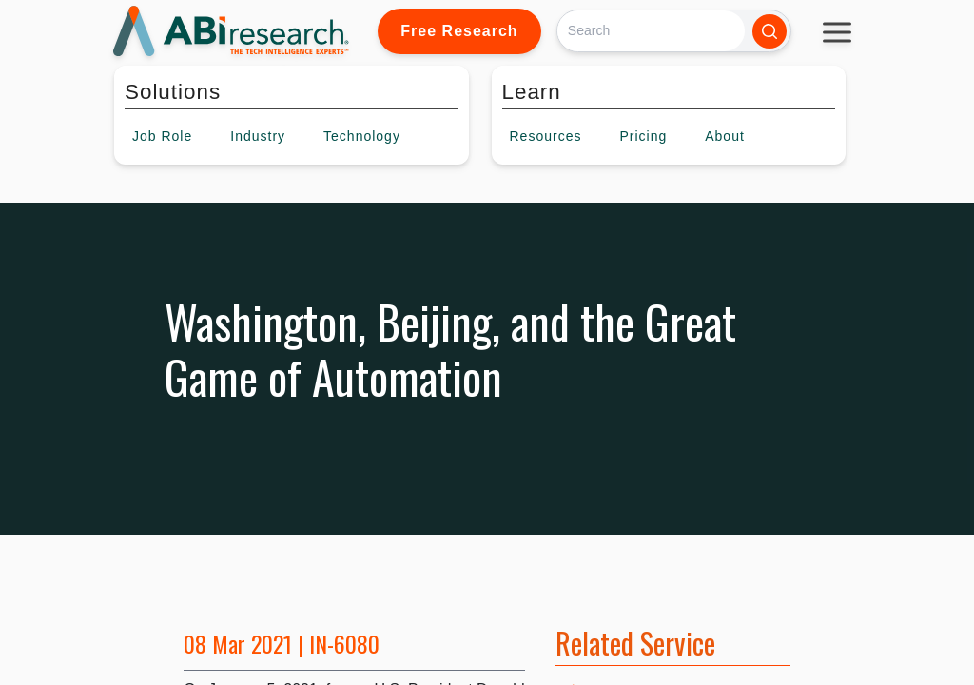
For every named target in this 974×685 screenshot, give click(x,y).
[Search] (651, 30)
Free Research (458, 31)
